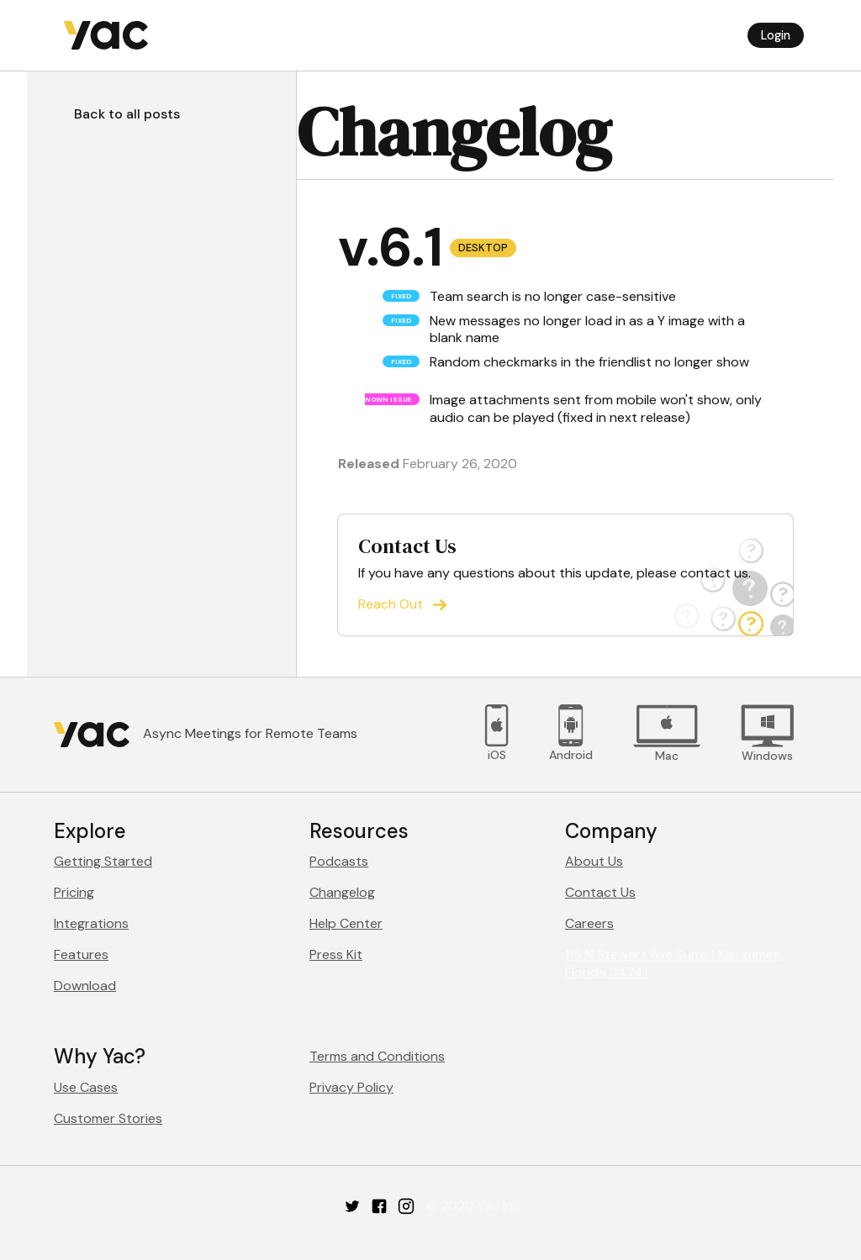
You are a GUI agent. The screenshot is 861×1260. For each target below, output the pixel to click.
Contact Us (600, 892)
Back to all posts (127, 114)
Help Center (346, 923)
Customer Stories (108, 1118)
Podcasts (338, 861)
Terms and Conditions (377, 1056)
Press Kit (335, 954)
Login (775, 35)
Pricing (74, 892)
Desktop (483, 247)
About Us (594, 861)
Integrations (91, 923)
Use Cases (86, 1087)
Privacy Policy (351, 1087)
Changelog (342, 892)
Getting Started (103, 861)
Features (81, 954)
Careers (589, 923)
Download (85, 985)
